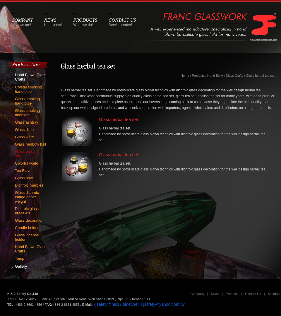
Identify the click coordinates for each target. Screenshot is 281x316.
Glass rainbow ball (30, 144)
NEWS (53, 22)
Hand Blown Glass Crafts (30, 77)
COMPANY (22, 22)
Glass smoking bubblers (27, 112)
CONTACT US (122, 22)
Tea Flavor (24, 170)
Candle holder (27, 228)
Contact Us (253, 293)
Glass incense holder (27, 237)
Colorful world (26, 163)
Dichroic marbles (29, 185)
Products (198, 75)
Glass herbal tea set (29, 153)
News (215, 293)
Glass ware (24, 137)
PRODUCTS (85, 22)
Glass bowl (24, 178)
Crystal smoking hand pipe (28, 89)
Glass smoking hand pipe (27, 101)
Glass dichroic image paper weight (27, 197)
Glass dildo (24, 129)
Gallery (21, 266)
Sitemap (274, 293)
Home (185, 75)
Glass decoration (29, 220)
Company (197, 293)
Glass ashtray (26, 122)
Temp (19, 258)
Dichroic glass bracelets (27, 210)
